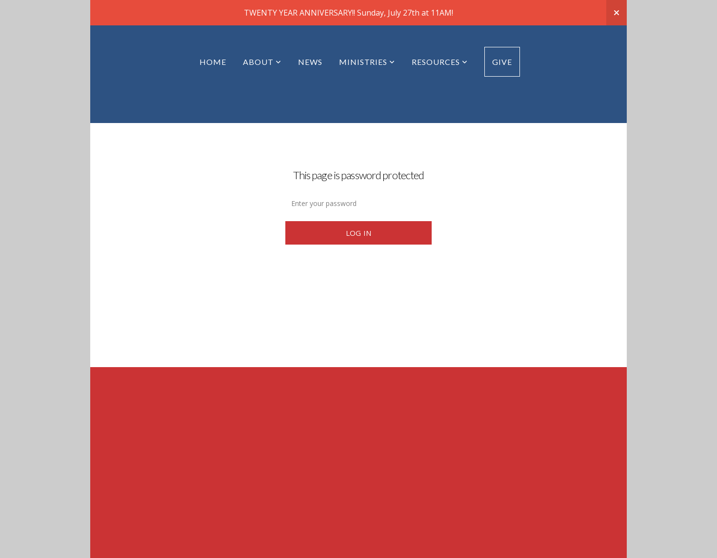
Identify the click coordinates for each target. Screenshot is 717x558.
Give (502, 61)
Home (212, 61)
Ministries (367, 61)
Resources (440, 61)
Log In (359, 233)
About (262, 61)
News (310, 61)
